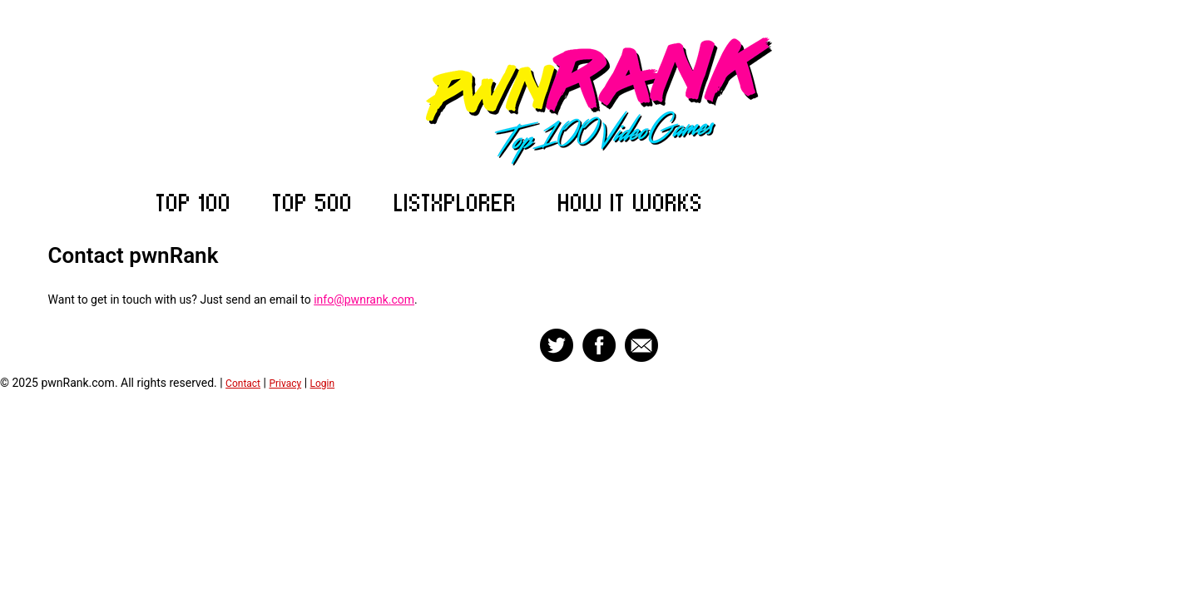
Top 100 (193, 202)
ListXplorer (455, 202)
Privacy (285, 383)
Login (322, 383)
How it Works (630, 202)
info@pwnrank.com (364, 299)
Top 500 (313, 202)
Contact (242, 383)
